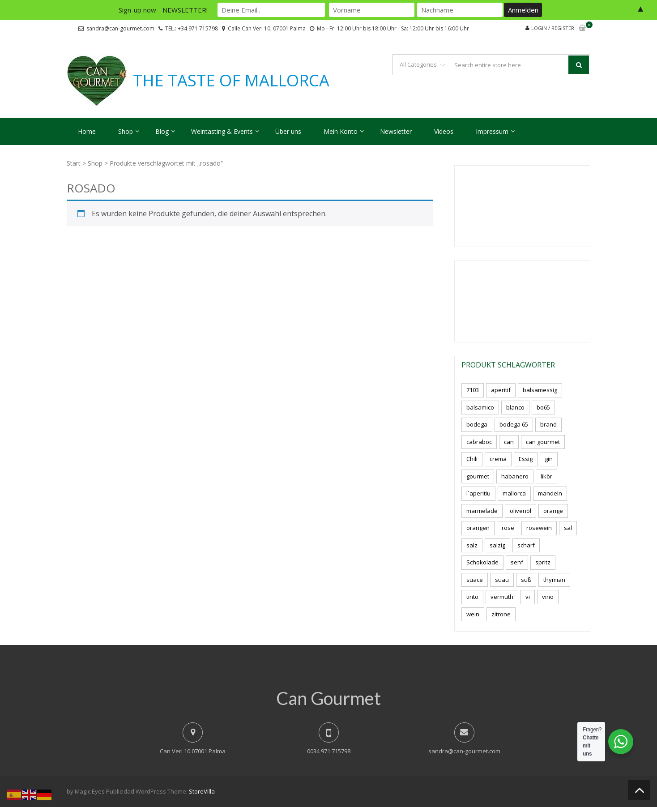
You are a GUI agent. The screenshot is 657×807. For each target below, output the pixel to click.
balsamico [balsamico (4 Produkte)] (480, 407)
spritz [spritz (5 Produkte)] (542, 562)
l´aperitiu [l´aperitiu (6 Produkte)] (478, 493)
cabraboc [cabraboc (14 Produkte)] (479, 442)
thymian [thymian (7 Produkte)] (554, 580)
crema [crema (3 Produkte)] (498, 459)
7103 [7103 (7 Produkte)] (472, 390)
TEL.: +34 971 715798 (191, 28)
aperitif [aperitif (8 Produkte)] (501, 390)
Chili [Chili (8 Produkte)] (472, 459)
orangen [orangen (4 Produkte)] (478, 528)
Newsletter (396, 131)
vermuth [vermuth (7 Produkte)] (502, 597)
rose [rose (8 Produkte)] (508, 528)
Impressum (492, 131)
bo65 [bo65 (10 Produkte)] (543, 407)
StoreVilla (202, 791)
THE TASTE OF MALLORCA (231, 80)
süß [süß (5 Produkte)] (526, 580)
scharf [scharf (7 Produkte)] (526, 545)
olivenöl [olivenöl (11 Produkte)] (520, 511)
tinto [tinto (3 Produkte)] (472, 597)
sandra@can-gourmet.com (120, 28)
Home (87, 131)
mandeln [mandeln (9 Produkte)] (550, 493)
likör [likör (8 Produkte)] (546, 476)
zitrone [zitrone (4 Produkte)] (501, 614)
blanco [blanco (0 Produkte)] (515, 407)
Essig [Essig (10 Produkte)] (526, 459)
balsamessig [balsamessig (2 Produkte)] (540, 390)
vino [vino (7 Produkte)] (548, 597)
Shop (125, 131)
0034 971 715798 (328, 751)
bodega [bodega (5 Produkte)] (476, 424)
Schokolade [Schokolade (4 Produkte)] (482, 562)
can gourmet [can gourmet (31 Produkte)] (543, 442)
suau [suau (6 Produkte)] (502, 580)
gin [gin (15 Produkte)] (549, 459)
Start (74, 163)
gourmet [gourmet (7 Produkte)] (477, 476)
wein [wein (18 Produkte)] (472, 614)
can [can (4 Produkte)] (509, 442)
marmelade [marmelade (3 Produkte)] (482, 511)
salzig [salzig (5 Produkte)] (497, 545)
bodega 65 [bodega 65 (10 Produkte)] (513, 424)
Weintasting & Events (222, 131)
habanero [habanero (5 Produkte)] (515, 476)
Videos (443, 131)
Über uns (288, 131)
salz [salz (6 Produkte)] (472, 545)
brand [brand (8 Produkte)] (548, 424)
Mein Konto (341, 131)
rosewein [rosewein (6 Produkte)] (539, 528)
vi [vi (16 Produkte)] (527, 597)
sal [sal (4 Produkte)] (568, 528)
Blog (162, 131)
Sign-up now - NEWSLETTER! (163, 9)
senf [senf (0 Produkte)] (517, 562)
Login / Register (552, 28)
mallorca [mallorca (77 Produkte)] (514, 493)
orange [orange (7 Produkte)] (553, 511)
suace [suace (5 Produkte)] (474, 580)
